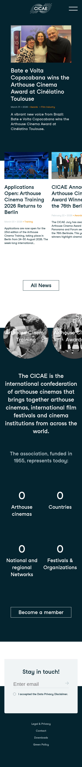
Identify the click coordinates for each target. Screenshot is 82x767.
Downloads (41, 737)
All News (41, 285)
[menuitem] (41, 724)
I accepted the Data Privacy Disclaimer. (43, 694)
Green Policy (41, 744)
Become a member (41, 612)
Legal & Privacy (41, 723)
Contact (41, 730)
